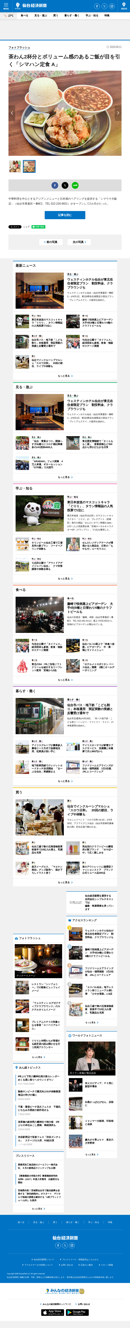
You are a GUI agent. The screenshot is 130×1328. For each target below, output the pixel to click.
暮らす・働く (72, 15)
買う (55, 15)
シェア (26, 226)
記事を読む (65, 215)
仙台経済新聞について (44, 1266)
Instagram (112, 6)
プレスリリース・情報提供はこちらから (80, 1266)
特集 (107, 15)
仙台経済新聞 (31, 6)
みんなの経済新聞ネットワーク (65, 1298)
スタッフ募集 (107, 1272)
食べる (24, 15)
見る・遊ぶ (40, 15)
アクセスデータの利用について (38, 1272)
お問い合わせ (67, 1272)
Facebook (97, 6)
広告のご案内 (87, 1272)
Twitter (104, 6)
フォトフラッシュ (19, 47)
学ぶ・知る (92, 15)
